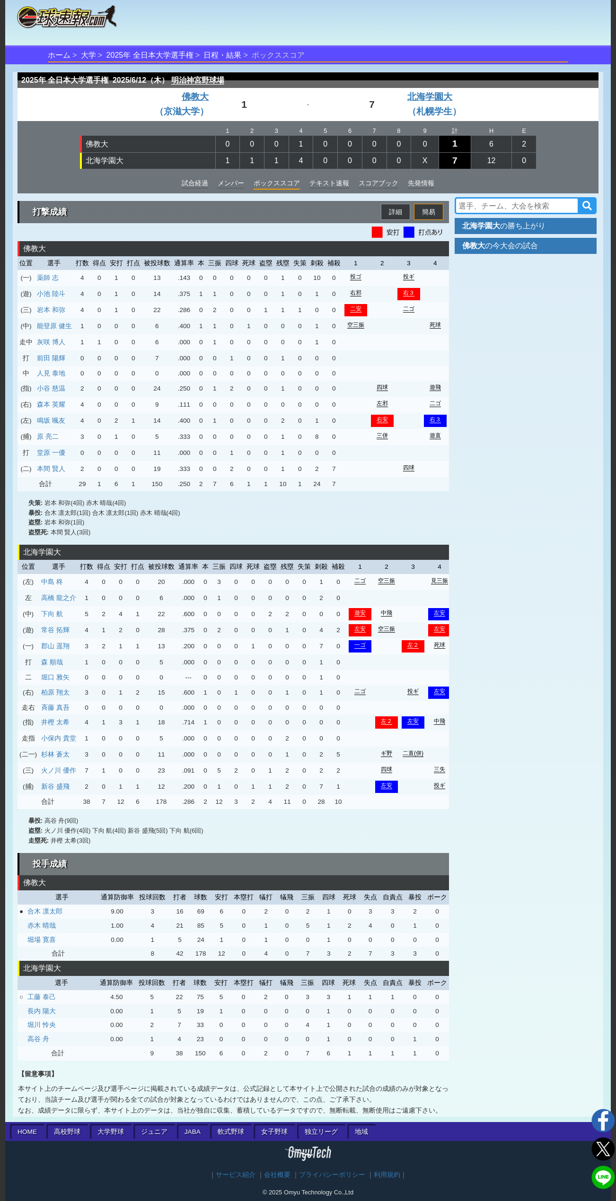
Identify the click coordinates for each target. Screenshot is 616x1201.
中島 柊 (52, 581)
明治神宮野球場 (197, 80)
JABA (193, 1131)
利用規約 (387, 1174)
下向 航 (52, 614)
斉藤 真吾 (55, 707)
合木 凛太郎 (44, 911)
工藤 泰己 (41, 997)
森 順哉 (52, 662)
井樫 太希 (55, 722)
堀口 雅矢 (55, 677)
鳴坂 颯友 (51, 420)
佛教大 (97, 144)
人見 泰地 (51, 373)
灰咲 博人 (51, 342)
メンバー (231, 183)
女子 (274, 1131)
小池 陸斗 (51, 293)
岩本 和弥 (51, 309)
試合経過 (195, 183)
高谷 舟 (38, 1039)
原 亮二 (48, 436)
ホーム (59, 55)
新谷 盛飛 (55, 786)
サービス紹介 (235, 1174)
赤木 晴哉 (41, 925)
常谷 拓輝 (55, 630)
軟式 (231, 1131)
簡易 (428, 212)
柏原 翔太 (55, 692)
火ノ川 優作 (58, 770)
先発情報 (421, 183)
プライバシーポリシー (332, 1174)
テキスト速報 (329, 183)
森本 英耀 (51, 404)
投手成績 (50, 864)
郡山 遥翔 (55, 646)
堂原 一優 (51, 452)
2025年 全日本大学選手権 (150, 55)
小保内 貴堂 (58, 738)
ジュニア (154, 1131)
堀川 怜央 (41, 1024)
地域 (361, 1131)
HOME (27, 1131)
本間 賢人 (51, 468)
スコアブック (378, 183)
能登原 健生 (54, 326)
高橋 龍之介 (58, 597)
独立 (321, 1131)
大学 (88, 55)
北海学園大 (104, 161)
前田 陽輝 (51, 358)
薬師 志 (48, 277)
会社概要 (277, 1174)
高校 (67, 1131)
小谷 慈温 (51, 388)
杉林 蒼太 (55, 754)
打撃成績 (50, 212)
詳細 (395, 212)
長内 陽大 (41, 1011)
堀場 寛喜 (41, 939)
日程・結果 (222, 55)
